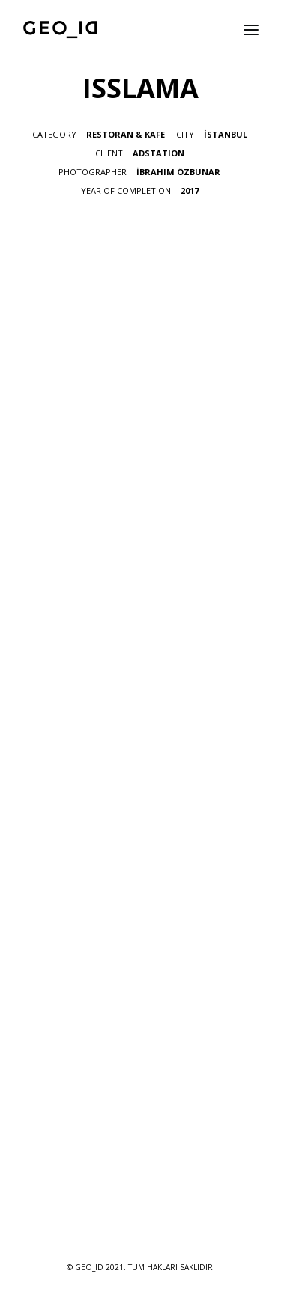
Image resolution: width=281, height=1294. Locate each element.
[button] (251, 29)
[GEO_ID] (60, 29)
